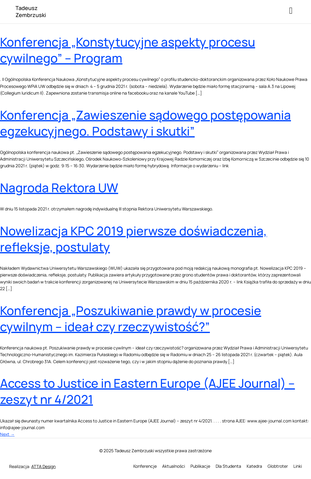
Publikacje (200, 466)
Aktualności (173, 466)
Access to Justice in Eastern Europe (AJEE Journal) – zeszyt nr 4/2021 (147, 391)
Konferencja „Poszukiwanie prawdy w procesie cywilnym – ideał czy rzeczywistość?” (130, 318)
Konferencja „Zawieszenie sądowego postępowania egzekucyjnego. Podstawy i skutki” (145, 122)
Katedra (254, 466)
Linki (297, 466)
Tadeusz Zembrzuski (30, 11)
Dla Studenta (228, 466)
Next (7, 434)
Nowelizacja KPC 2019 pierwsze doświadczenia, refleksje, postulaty (133, 238)
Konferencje (145, 466)
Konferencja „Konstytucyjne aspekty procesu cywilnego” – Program (127, 49)
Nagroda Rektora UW (59, 187)
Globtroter (278, 466)
